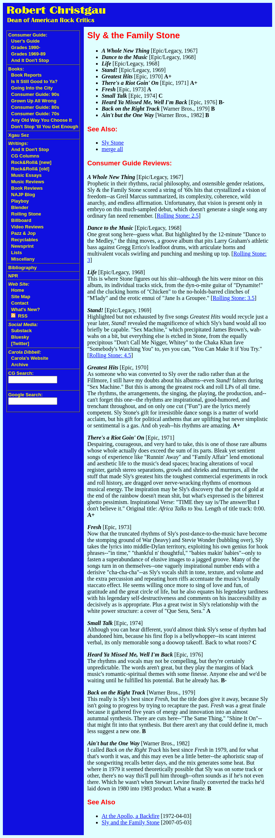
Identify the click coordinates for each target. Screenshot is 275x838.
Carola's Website (29, 358)
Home (17, 290)
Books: (16, 69)
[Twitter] (20, 343)
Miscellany (23, 259)
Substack (21, 330)
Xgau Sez (18, 135)
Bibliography (22, 267)
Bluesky (20, 337)
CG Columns (25, 156)
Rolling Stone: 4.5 (110, 355)
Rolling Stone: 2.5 (178, 216)
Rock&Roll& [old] (30, 168)
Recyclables (24, 239)
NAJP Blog (23, 194)
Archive (19, 364)
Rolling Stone (26, 214)
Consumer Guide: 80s (35, 107)
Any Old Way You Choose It (41, 120)
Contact (19, 303)
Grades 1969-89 (28, 54)
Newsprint (22, 246)
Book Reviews (27, 188)
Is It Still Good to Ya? (34, 81)
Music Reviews (27, 181)
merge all (112, 149)
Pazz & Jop (23, 233)
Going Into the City (32, 88)
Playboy (20, 201)
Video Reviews (27, 226)
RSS (19, 316)
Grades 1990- (25, 47)
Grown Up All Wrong (33, 100)
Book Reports (26, 75)
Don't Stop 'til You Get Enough (44, 126)
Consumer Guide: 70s (35, 113)
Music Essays (26, 175)
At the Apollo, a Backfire (130, 816)
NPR (13, 275)
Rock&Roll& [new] (31, 162)
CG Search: (21, 373)
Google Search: (25, 394)
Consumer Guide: (27, 35)
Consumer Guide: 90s (35, 94)
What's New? (25, 309)
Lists (16, 252)
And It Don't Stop (30, 60)
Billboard (21, 220)
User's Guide (25, 41)
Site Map (20, 296)
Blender (19, 207)
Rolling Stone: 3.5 (234, 298)
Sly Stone (113, 143)
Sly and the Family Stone (131, 822)
